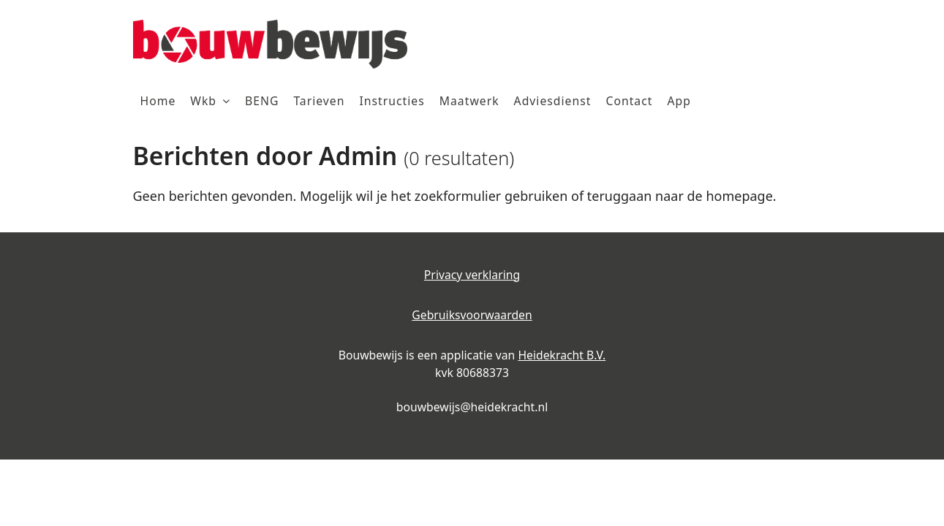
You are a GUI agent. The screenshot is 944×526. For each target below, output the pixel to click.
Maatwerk (469, 101)
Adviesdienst (553, 101)
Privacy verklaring (472, 275)
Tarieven (318, 101)
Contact (628, 101)
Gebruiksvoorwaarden (472, 315)
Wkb (203, 101)
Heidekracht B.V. (561, 355)
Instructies (391, 101)
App (678, 101)
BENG (262, 101)
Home (158, 101)
